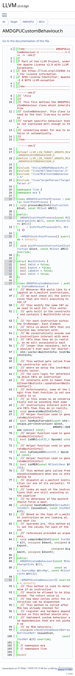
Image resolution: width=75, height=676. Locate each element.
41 (8, 264)
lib (4, 21)
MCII (26, 224)
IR (20, 511)
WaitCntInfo (36, 261)
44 (8, 274)
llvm (36, 189)
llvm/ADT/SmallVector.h (50, 170)
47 (8, 283)
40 (8, 261)
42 (8, 267)
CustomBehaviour (33, 286)
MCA (42, 21)
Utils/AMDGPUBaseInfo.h (50, 167)
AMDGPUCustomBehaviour (42, 283)
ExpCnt (32, 267)
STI (41, 221)
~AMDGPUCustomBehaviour (37, 580)
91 (8, 580)
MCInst (42, 208)
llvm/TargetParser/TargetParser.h (43, 181)
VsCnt (32, 274)
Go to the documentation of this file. (26, 41)
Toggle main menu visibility (5, 13)
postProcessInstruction (45, 245)
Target (13, 21)
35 (8, 236)
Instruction (60, 205)
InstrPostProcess (35, 202)
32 (8, 217)
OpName (28, 430)
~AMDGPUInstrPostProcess (38, 236)
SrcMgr (43, 570)
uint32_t (43, 439)
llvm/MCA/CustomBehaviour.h (42, 175)
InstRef (64, 508)
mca (35, 192)
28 (8, 199)
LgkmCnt (33, 270)
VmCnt (32, 264)
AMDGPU (28, 21)
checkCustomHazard (47, 630)
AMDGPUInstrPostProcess (43, 199)
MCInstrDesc (56, 464)
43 (8, 270)
